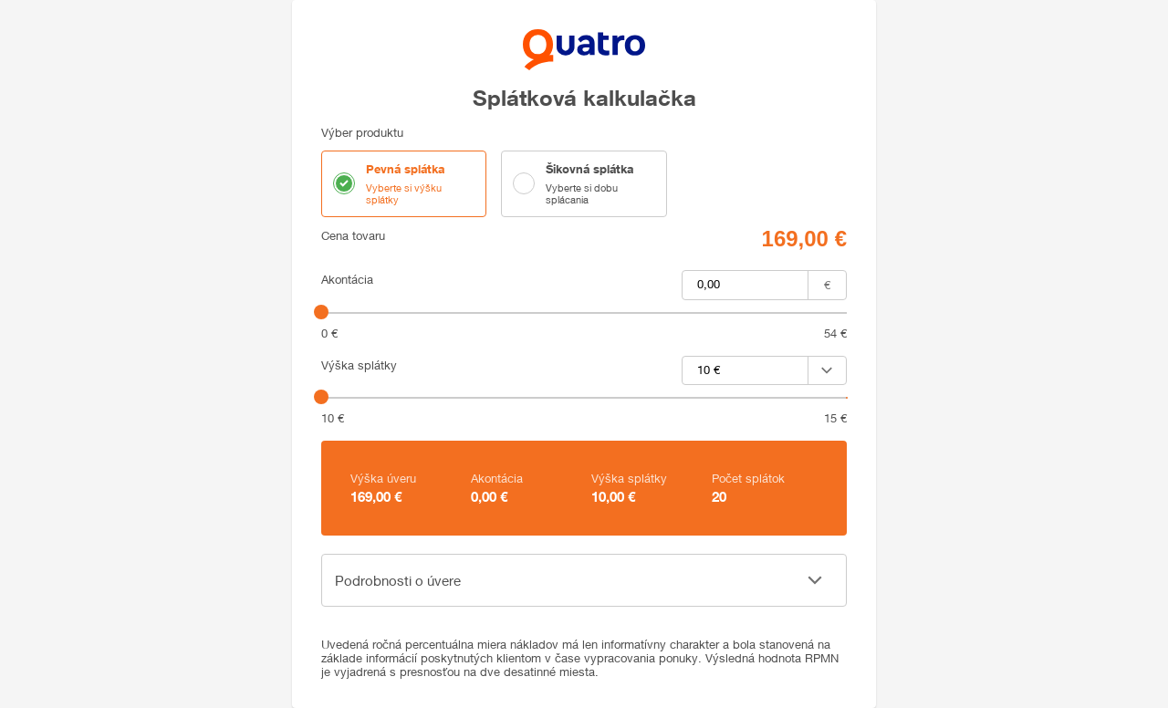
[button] (584, 580)
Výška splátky (359, 365)
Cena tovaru (353, 236)
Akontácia (347, 279)
